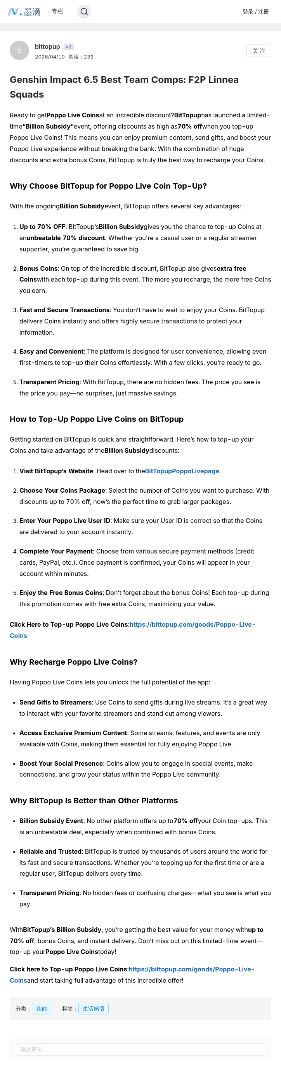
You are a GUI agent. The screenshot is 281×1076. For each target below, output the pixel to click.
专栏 (57, 11)
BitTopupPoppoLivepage (182, 471)
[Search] (84, 12)
